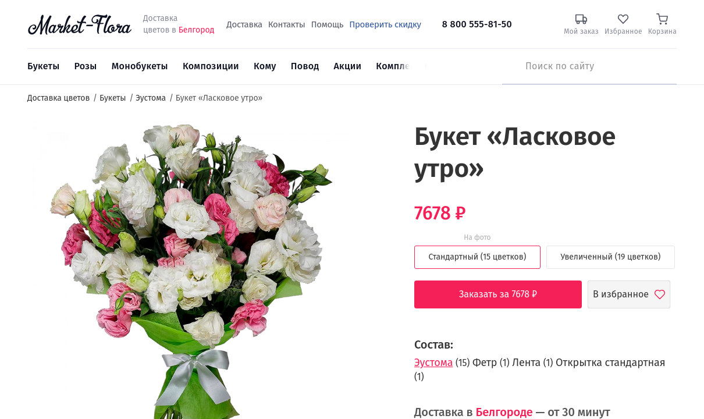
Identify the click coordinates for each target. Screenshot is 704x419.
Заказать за (506, 294)
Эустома (433, 362)
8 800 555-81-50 (477, 24)
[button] (372, 143)
